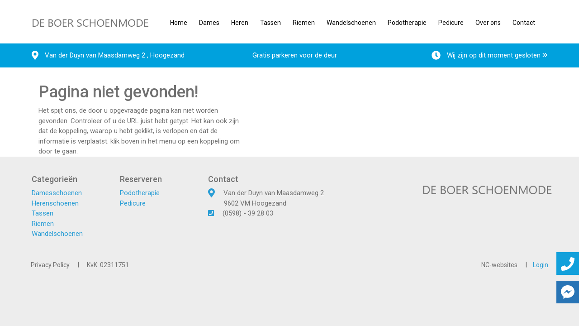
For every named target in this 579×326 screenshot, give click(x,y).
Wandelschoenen (351, 22)
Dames (209, 22)
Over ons (488, 22)
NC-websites (499, 264)
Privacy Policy (50, 264)
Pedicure (451, 22)
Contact (524, 22)
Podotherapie (407, 22)
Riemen (304, 22)
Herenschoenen (55, 203)
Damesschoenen (57, 193)
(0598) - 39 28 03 (248, 213)
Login (540, 264)
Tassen (270, 22)
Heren (239, 22)
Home (178, 22)
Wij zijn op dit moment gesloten (489, 55)
